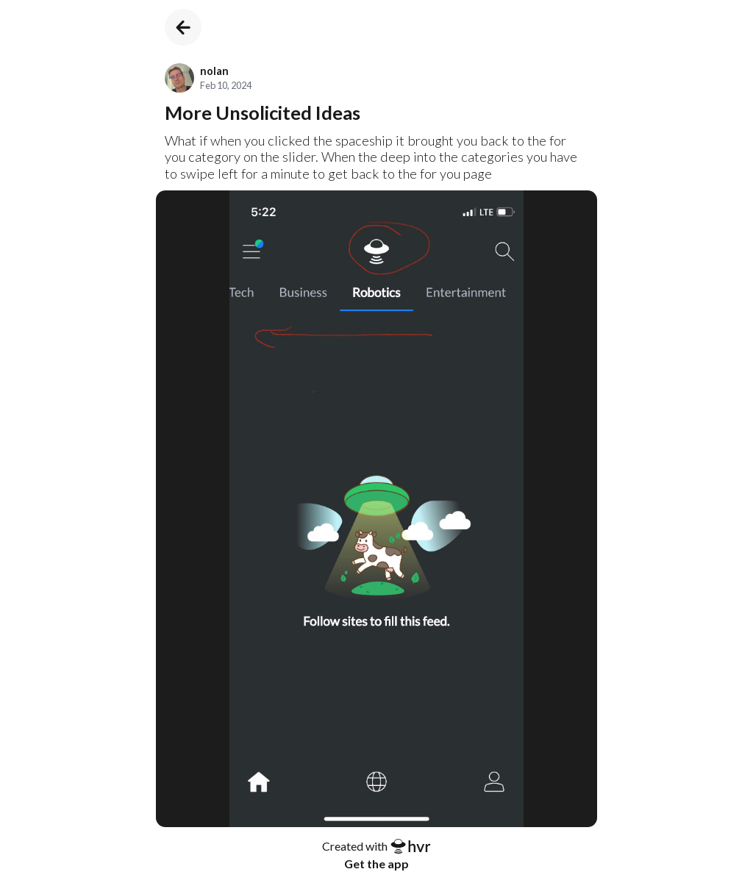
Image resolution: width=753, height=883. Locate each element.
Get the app (376, 864)
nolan (214, 71)
